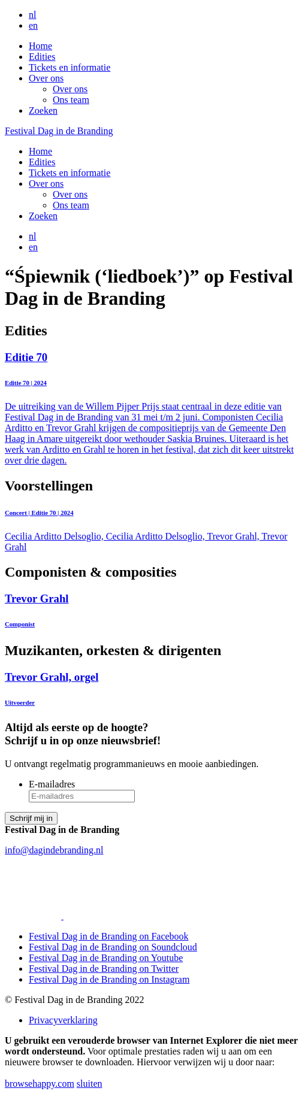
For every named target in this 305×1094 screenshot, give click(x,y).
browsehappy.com (39, 1083)
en (33, 25)
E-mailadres (52, 784)
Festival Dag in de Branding (59, 131)
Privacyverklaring (63, 1020)
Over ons (46, 78)
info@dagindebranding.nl (54, 850)
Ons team (71, 100)
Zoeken (43, 110)
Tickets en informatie (69, 67)
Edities (42, 56)
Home (40, 46)
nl (32, 15)
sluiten (89, 1083)
